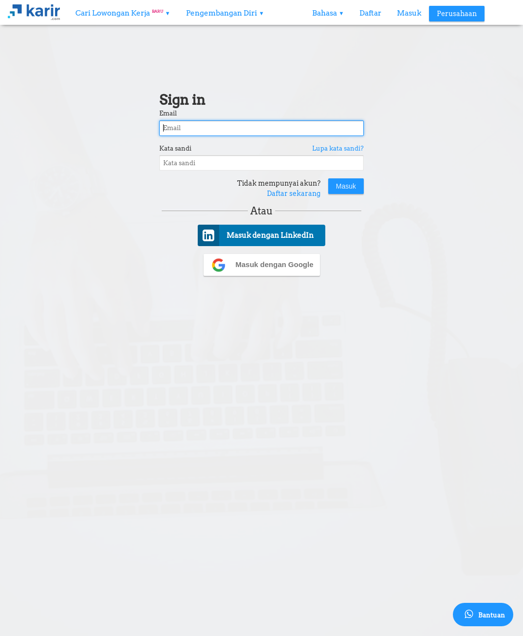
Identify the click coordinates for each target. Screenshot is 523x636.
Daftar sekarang (293, 193)
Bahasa (328, 13)
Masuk (409, 13)
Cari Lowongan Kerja (122, 13)
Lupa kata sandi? (338, 148)
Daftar (370, 13)
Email (168, 113)
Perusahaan (457, 14)
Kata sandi (175, 148)
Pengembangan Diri (225, 13)
